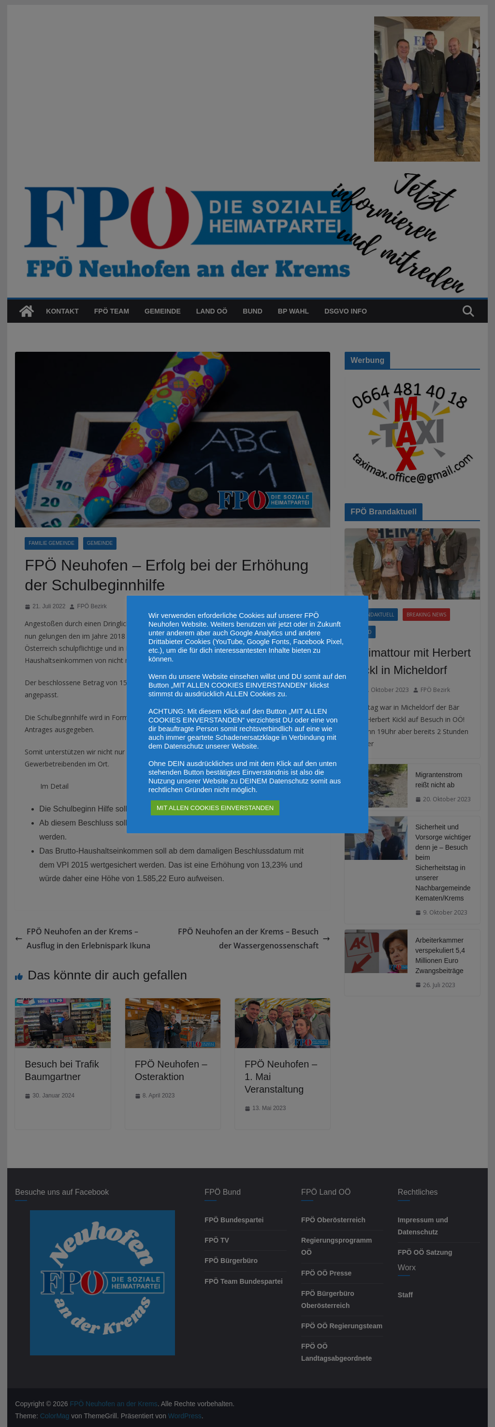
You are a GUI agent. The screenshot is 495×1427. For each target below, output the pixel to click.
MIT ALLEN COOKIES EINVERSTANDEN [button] (215, 807)
